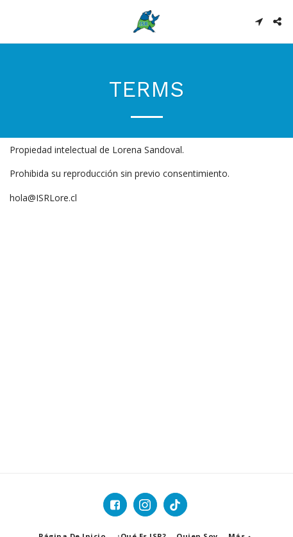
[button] (14, 21)
